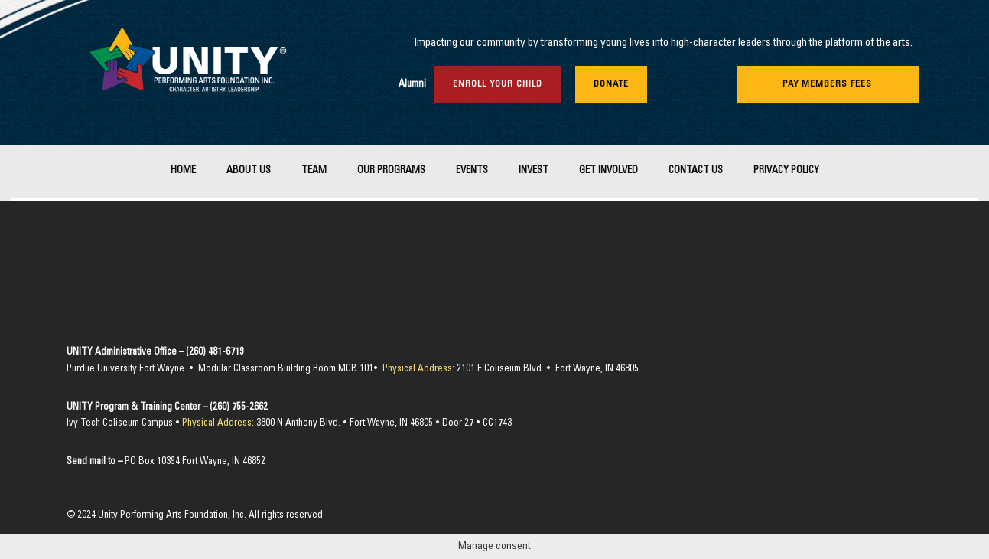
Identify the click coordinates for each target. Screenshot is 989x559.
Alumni (412, 85)
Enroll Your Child (497, 84)
